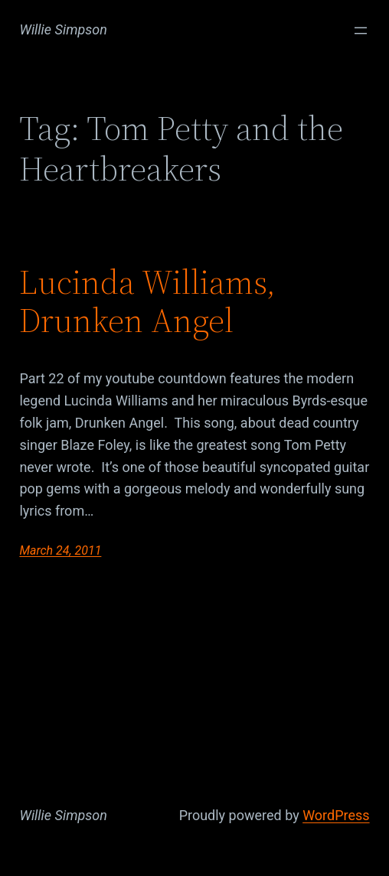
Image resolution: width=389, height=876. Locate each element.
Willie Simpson (63, 29)
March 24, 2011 (60, 550)
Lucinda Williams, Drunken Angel (147, 301)
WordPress (335, 815)
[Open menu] (360, 30)
